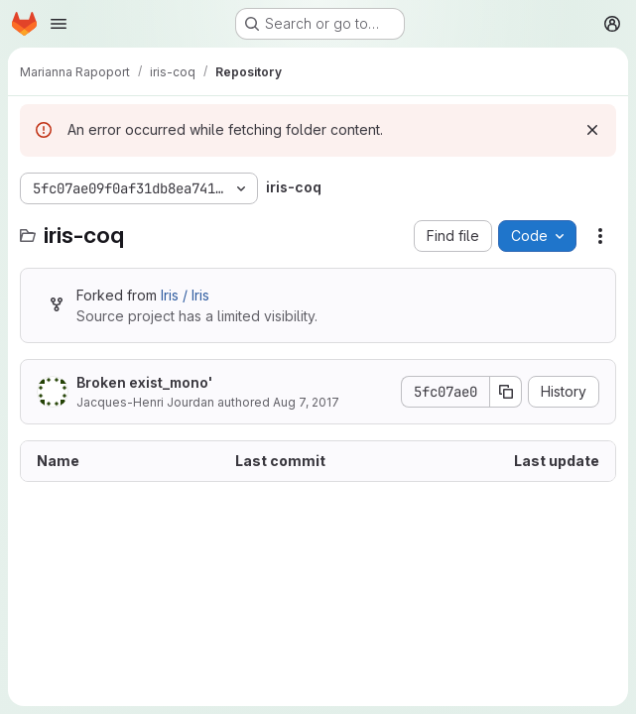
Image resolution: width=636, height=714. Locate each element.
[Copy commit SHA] (506, 392)
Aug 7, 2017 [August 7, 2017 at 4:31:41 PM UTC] (306, 402)
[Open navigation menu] (58, 24)
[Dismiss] (592, 130)
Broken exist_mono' (144, 382)
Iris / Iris (185, 295)
